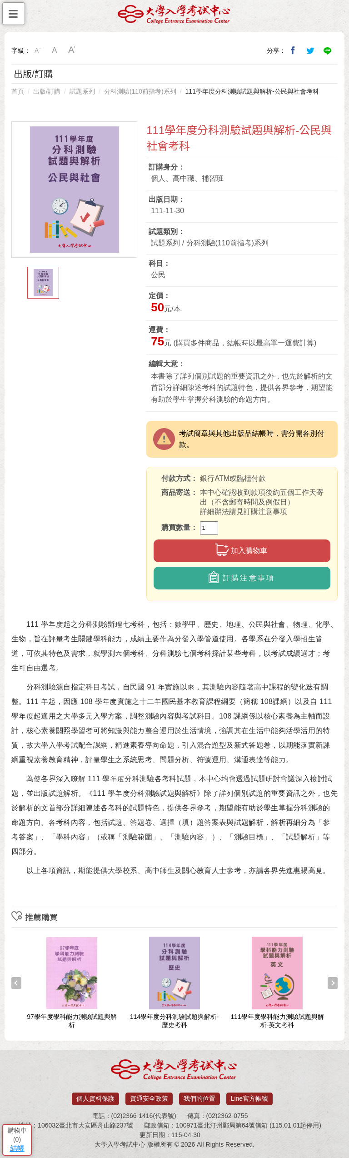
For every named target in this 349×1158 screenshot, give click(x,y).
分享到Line (327, 50)
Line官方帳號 (249, 1098)
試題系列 (82, 91)
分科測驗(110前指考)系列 (140, 91)
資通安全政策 (149, 1098)
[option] (74, 189)
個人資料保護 (95, 1098)
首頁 (17, 91)
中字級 (55, 50)
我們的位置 (199, 1098)
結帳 (17, 1148)
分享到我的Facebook (293, 50)
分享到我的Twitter (310, 50)
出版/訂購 (46, 91)
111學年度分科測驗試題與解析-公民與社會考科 (252, 91)
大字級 (72, 50)
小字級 (37, 50)
